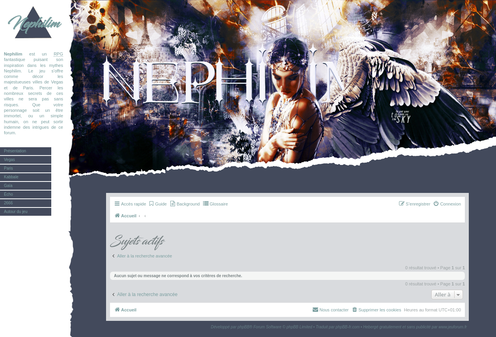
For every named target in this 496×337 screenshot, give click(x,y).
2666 (8, 203)
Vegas (9, 159)
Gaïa (8, 185)
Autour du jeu (16, 211)
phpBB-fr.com (348, 327)
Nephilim (33, 24)
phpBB (244, 327)
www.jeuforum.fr (452, 327)
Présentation (15, 151)
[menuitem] (157, 204)
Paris (8, 168)
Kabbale (11, 177)
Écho (8, 194)
